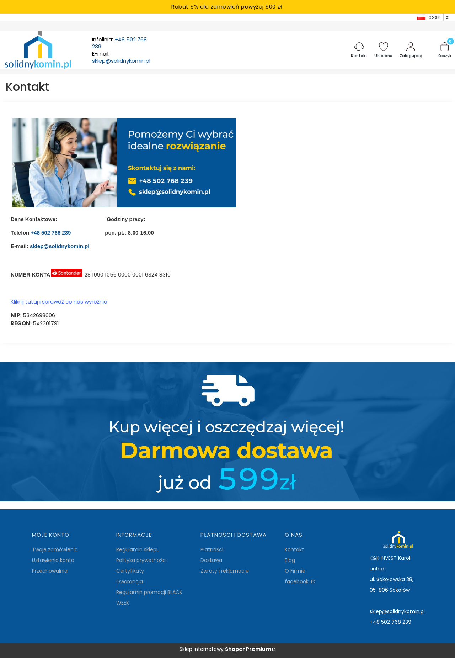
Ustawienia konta (53, 560)
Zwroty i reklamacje (224, 570)
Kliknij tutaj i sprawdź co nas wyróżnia (59, 301)
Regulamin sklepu (138, 549)
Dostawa (211, 560)
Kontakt (294, 549)
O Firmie (295, 570)
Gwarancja (129, 581)
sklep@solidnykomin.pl (59, 246)
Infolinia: (119, 43)
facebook (297, 581)
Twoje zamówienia (55, 549)
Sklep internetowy (225, 649)
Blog (290, 560)
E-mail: (121, 57)
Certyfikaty (130, 570)
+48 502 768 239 (51, 233)
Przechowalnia (50, 570)
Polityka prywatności (141, 560)
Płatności (211, 549)
